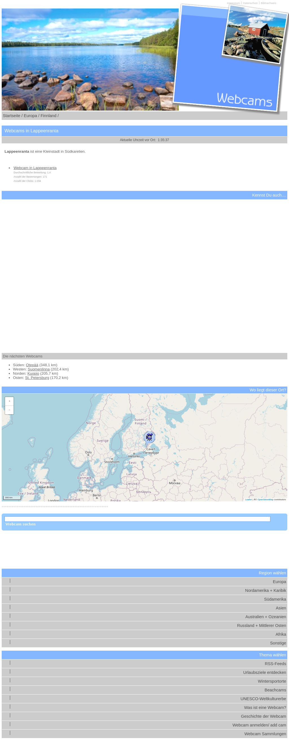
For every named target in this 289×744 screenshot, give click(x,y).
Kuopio (33, 373)
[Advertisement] (144, 271)
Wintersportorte (272, 681)
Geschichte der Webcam (263, 716)
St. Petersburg (37, 378)
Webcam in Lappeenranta (35, 168)
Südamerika (275, 599)
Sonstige (278, 643)
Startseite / (13, 115)
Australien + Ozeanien (265, 616)
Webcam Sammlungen (265, 734)
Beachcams (275, 690)
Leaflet (248, 499)
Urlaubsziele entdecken (264, 672)
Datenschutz (250, 3)
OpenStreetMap (265, 499)
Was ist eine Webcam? (265, 707)
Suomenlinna (39, 369)
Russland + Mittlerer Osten (261, 625)
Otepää (32, 365)
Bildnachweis (268, 3)
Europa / (31, 115)
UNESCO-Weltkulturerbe (263, 698)
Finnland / (50, 115)
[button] (149, 438)
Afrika (281, 634)
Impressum (233, 3)
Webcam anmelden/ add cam (259, 725)
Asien (281, 608)
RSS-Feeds (275, 663)
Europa (279, 581)
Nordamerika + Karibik (265, 590)
